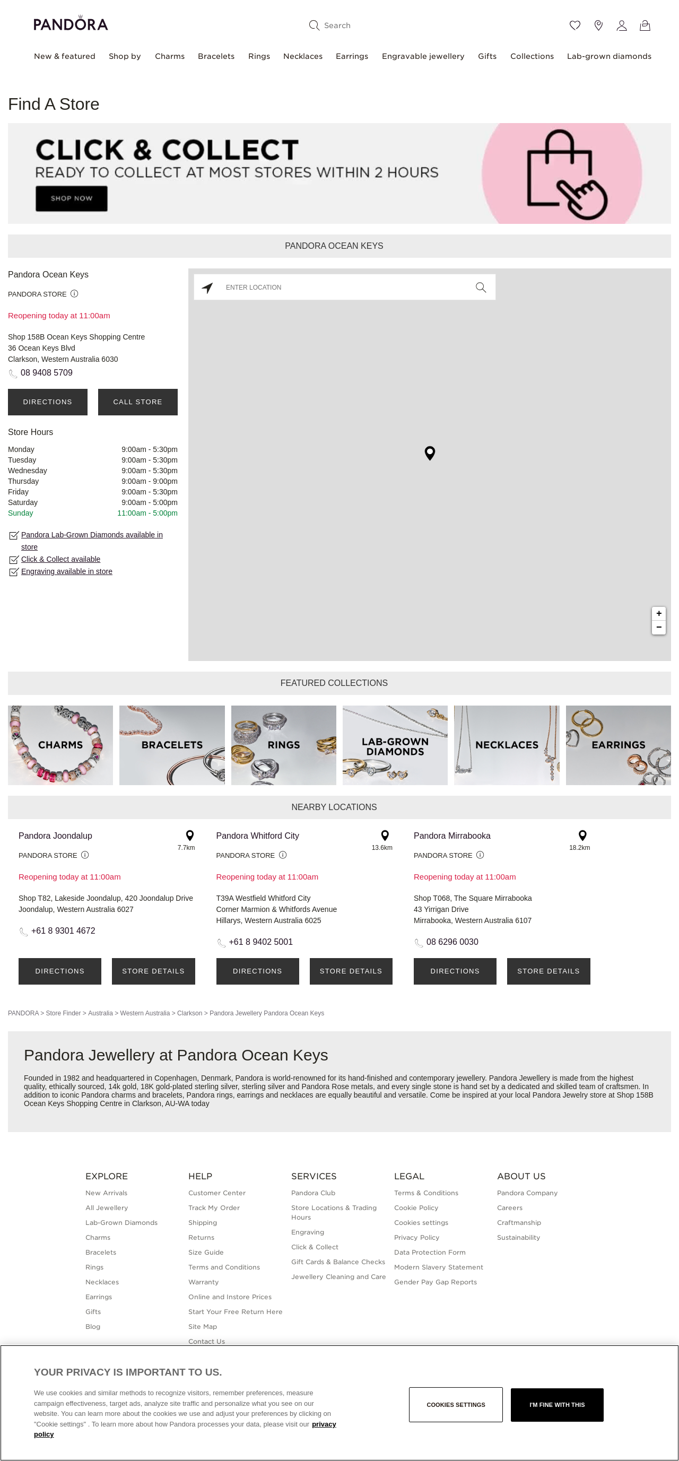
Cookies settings (421, 1223)
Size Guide (206, 1252)
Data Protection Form (430, 1252)
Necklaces (303, 56)
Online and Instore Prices (230, 1297)
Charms (170, 56)
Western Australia (145, 1013)
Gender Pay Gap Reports (435, 1282)
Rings (259, 56)
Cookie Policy (416, 1208)
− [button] (659, 627)
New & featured (64, 56)
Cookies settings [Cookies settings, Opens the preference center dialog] (455, 1405)
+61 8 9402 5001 (261, 941)
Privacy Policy (417, 1237)
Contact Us (206, 1341)
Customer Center (217, 1193)
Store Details (153, 971)
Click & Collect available (60, 559)
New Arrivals (106, 1193)
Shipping (202, 1223)
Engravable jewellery (423, 56)
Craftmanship (519, 1223)
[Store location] (598, 25)
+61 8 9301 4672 (63, 930)
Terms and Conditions (224, 1267)
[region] (339, 1403)
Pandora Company (527, 1193)
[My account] (621, 25)
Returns (201, 1237)
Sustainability (519, 1237)
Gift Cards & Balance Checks (338, 1262)
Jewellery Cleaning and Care (338, 1277)
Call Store (137, 402)
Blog (92, 1326)
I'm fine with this (557, 1405)
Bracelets (216, 56)
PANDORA (23, 1013)
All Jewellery (106, 1208)
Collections (532, 56)
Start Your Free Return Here (235, 1312)
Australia (100, 1013)
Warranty (203, 1282)
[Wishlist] (575, 25)
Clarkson (189, 1013)
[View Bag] (645, 25)
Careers (510, 1208)
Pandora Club (313, 1193)
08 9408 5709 (47, 372)
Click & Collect (314, 1247)
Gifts (487, 56)
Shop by (125, 56)
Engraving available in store (66, 571)
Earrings (352, 56)
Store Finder (63, 1013)
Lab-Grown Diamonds (121, 1223)
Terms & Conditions (426, 1193)
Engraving (307, 1232)
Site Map (202, 1326)
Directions (47, 402)
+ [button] (659, 613)
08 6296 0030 (452, 941)
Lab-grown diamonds (609, 56)
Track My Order (214, 1208)
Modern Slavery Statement (438, 1267)
